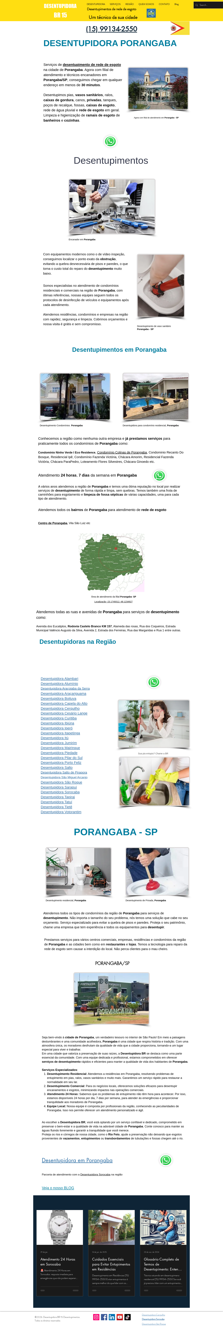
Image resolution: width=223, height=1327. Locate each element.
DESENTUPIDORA (60, 6)
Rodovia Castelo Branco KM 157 (90, 626)
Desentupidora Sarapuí (59, 787)
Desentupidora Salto (57, 768)
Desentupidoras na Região (77, 641)
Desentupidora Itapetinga (60, 733)
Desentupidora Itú (55, 738)
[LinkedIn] (112, 1317)
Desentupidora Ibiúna (57, 723)
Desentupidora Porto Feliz (61, 763)
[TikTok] (127, 1317)
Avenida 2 (90, 630)
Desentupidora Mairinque (60, 748)
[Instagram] (96, 1317)
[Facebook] (104, 1317)
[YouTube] (120, 1317)
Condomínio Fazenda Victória (95, 457)
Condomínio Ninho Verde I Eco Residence (66, 452)
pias (70, 95)
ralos (108, 95)
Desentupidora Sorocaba (60, 792)
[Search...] (210, 5)
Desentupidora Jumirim (59, 743)
